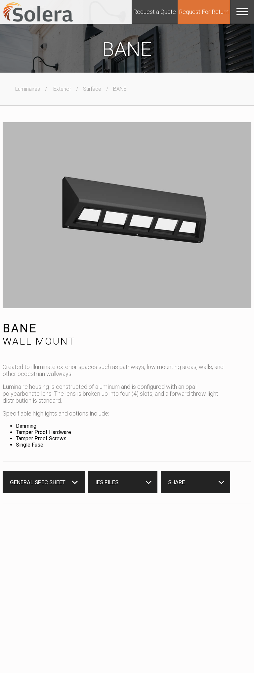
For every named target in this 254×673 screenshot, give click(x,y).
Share (176, 482)
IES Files (106, 482)
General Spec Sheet (37, 482)
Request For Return (204, 11)
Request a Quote (154, 11)
